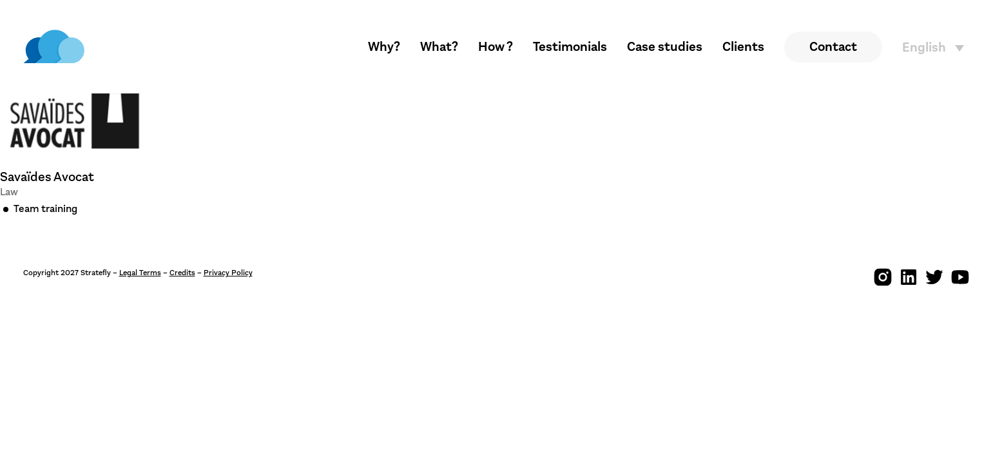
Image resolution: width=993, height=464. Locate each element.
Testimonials (570, 46)
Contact (833, 46)
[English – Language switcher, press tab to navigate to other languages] (936, 47)
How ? (495, 46)
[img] (53, 47)
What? (439, 46)
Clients (743, 46)
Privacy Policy (228, 272)
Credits (182, 272)
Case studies (664, 46)
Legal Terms (140, 272)
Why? (384, 46)
